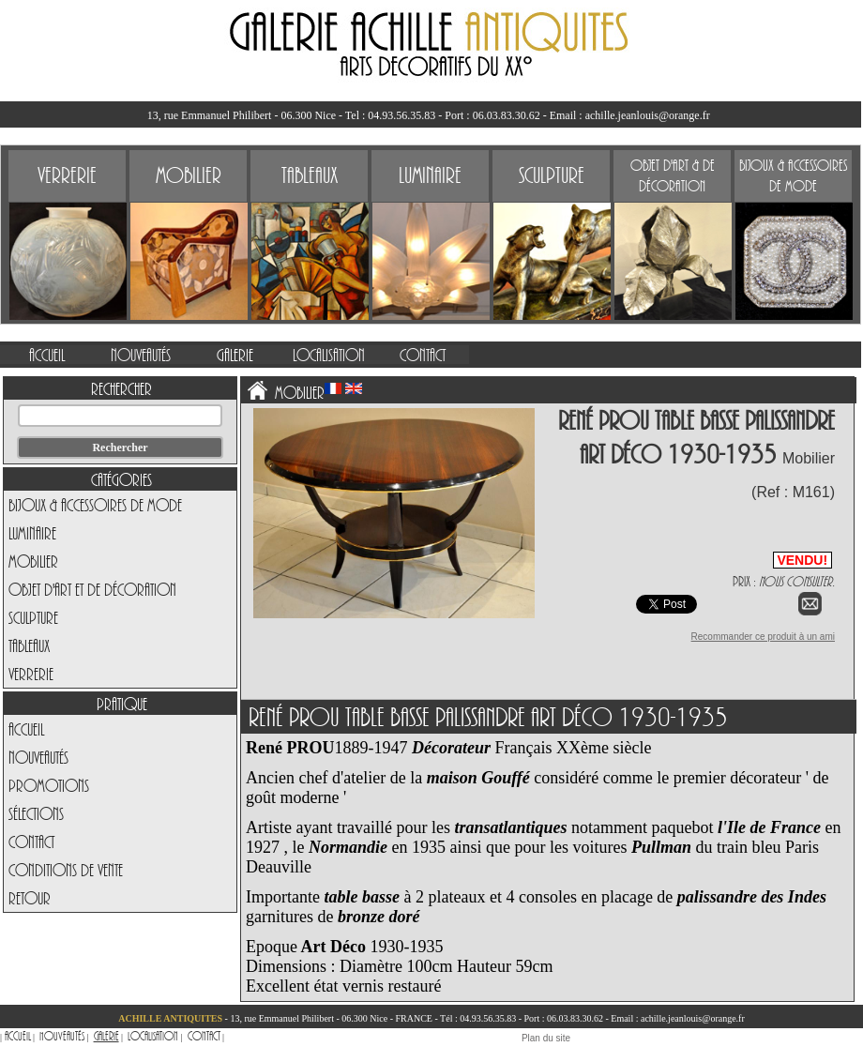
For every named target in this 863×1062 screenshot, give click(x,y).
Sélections (36, 813)
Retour (29, 898)
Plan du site (546, 1038)
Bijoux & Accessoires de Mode (95, 504)
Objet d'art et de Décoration (92, 589)
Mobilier (33, 561)
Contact (31, 841)
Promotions (48, 785)
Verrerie (30, 673)
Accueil (26, 729)
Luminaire (32, 533)
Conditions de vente (65, 869)
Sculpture (33, 617)
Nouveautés (38, 757)
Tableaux (29, 645)
